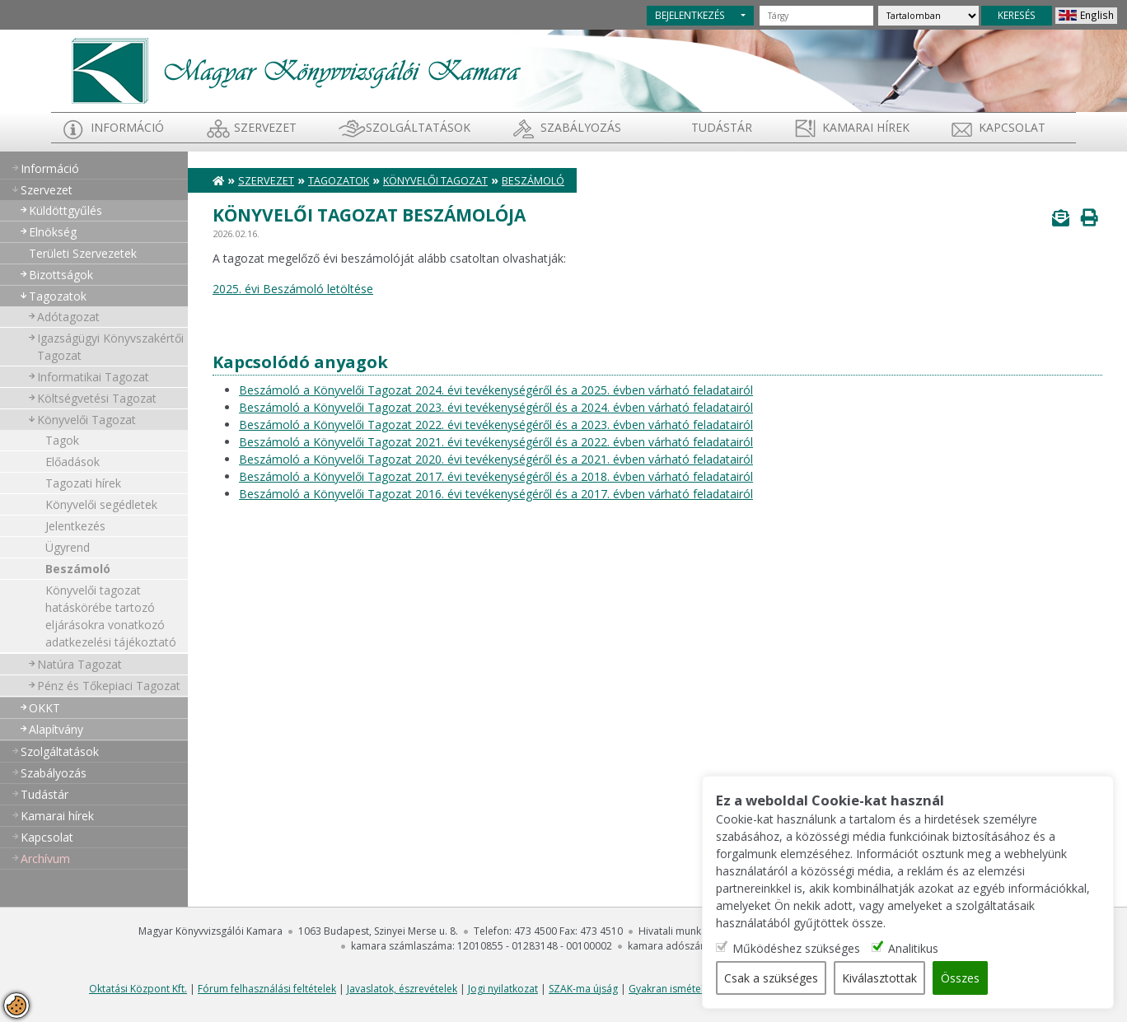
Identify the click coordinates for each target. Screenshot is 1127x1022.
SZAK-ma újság (583, 989)
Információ (127, 127)
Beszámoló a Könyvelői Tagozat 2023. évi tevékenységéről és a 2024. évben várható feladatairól (496, 407)
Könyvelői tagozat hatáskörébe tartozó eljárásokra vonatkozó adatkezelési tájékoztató (110, 616)
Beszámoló (77, 568)
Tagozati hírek (83, 483)
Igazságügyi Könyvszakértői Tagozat (110, 346)
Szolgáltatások (418, 127)
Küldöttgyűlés (65, 210)
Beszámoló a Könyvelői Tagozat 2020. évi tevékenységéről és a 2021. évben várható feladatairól (496, 459)
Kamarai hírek (866, 127)
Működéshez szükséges (796, 948)
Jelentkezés (75, 526)
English (1097, 14)
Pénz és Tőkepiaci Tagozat (108, 685)
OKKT (44, 708)
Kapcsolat (1012, 127)
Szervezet (265, 127)
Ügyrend (67, 547)
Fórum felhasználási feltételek (267, 989)
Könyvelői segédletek (101, 504)
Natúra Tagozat (79, 664)
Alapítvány (56, 729)
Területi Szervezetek (83, 253)
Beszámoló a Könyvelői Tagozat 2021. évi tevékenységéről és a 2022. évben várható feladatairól (496, 442)
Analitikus (913, 948)
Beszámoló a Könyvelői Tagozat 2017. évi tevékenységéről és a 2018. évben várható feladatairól (496, 476)
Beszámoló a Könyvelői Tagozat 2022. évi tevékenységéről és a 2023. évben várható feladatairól (496, 424)
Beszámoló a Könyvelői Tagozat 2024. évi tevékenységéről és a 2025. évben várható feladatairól (496, 390)
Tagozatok (58, 296)
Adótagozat (68, 316)
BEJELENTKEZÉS (690, 14)
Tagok (62, 440)
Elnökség (53, 232)
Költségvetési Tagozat (97, 398)
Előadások (72, 461)
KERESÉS (1017, 14)
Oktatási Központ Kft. (138, 989)
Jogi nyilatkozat (503, 989)
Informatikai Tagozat (93, 377)
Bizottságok (61, 274)
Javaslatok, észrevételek (402, 989)
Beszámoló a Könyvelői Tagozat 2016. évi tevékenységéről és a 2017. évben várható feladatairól (496, 494)
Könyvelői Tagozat (86, 419)
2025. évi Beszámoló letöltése (293, 288)
